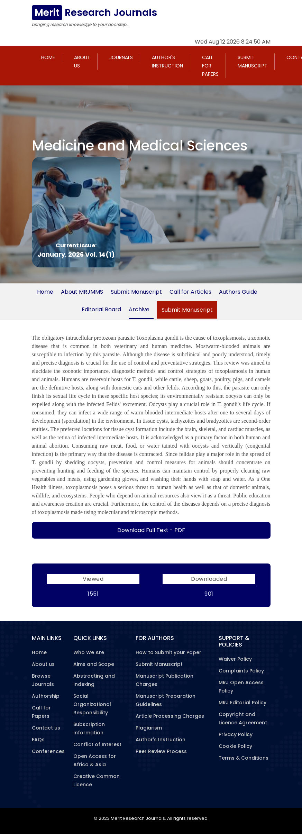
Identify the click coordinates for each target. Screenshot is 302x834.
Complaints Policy (241, 670)
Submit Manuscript (252, 61)
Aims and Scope (93, 664)
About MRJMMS (82, 292)
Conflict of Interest (97, 744)
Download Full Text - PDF (151, 530)
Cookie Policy (235, 746)
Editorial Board (101, 309)
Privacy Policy (236, 734)
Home (48, 57)
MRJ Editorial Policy (242, 702)
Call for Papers (210, 65)
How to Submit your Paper (168, 652)
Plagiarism (149, 727)
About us (82, 61)
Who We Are (88, 652)
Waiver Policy (235, 659)
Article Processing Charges (170, 716)
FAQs (38, 739)
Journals (121, 57)
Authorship (46, 696)
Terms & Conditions (243, 757)
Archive (139, 309)
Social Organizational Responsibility (92, 704)
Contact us (46, 727)
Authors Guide (238, 292)
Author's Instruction (167, 61)
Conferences (48, 751)
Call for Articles (190, 292)
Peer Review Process (161, 751)
